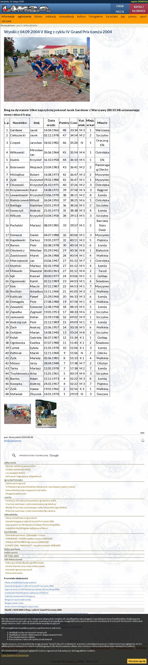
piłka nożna (10, 462)
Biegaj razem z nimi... (14, 603)
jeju (123, 16)
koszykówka (10, 532)
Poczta (120, 11)
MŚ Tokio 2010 (11, 556)
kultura (81, 16)
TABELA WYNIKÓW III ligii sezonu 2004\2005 (27, 542)
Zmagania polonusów (16, 493)
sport (19, 25)
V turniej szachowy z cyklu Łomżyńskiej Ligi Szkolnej (31, 504)
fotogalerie (96, 16)
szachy (7, 497)
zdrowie (6, 21)
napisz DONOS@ (139, 1)
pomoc (132, 16)
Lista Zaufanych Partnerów (15, 655)
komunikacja (66, 16)
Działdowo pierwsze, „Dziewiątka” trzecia (25, 535)
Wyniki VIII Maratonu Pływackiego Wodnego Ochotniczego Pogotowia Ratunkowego (46, 613)
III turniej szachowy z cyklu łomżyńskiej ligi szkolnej (30, 511)
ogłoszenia (24, 16)
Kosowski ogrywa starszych (19, 569)
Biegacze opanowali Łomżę (18, 599)
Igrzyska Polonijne (13, 480)
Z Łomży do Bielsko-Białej (18, 469)
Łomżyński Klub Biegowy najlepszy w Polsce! (27, 528)
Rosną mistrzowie (14, 573)
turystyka (112, 16)
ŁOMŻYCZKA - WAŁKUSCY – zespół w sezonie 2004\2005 (33, 545)
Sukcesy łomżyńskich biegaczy (20, 596)
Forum (119, 6)
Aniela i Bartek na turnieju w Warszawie (25, 566)
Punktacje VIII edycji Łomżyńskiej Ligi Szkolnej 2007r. (31, 500)
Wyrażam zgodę (137, 661)
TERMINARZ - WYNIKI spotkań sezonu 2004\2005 (29, 538)
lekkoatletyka (30, 25)
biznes (38, 16)
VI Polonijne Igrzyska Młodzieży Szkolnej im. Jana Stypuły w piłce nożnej (40, 487)
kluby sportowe (12, 549)
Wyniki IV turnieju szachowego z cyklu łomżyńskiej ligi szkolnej (36, 507)
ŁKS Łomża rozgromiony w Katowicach (24, 476)
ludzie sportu (11, 552)
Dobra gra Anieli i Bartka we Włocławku (25, 562)
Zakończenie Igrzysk (16, 483)
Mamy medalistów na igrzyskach (21, 518)
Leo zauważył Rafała (15, 473)
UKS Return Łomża (13, 559)
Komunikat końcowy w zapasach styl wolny (26, 490)
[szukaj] (70, 455)
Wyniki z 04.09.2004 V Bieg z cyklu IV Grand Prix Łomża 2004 (33, 610)
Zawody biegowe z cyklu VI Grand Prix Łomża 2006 (30, 521)
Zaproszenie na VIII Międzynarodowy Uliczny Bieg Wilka (33, 524)
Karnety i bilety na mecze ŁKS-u (21, 466)
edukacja (51, 16)
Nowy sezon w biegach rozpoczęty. (22, 606)
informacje (8, 16)
